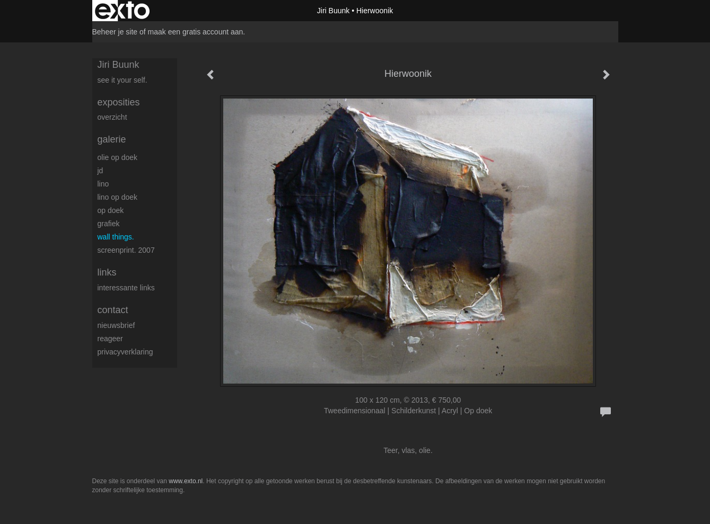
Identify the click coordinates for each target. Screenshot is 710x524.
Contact (113, 310)
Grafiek (109, 223)
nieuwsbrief (116, 325)
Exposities (119, 102)
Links (107, 272)
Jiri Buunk (333, 10)
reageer (110, 338)
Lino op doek (118, 197)
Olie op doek (118, 157)
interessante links (126, 287)
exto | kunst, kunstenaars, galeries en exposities (122, 10)
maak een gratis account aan (195, 32)
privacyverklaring (125, 352)
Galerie (112, 139)
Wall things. (116, 237)
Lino (103, 184)
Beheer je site (115, 32)
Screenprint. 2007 (126, 250)
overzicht (112, 117)
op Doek (111, 210)
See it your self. (122, 80)
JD (100, 170)
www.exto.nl (186, 481)
